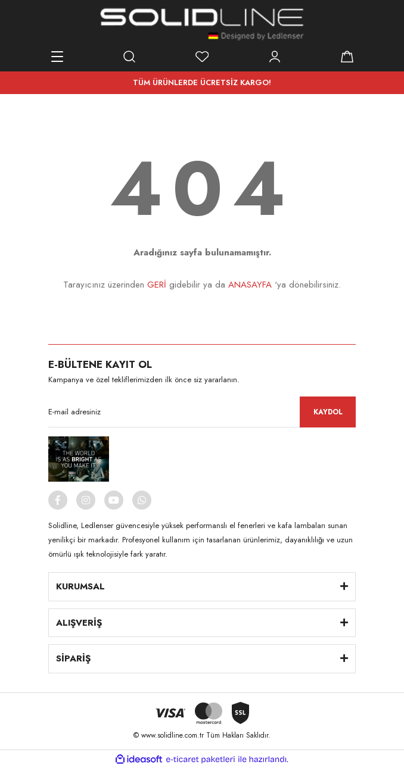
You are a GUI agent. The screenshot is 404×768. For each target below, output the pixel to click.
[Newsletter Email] (202, 412)
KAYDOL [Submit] (328, 412)
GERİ (156, 284)
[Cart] (347, 56)
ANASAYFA (250, 284)
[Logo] (202, 24)
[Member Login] (275, 56)
